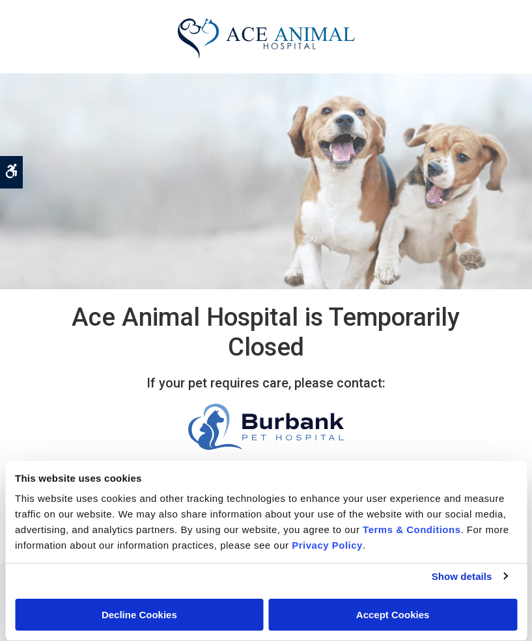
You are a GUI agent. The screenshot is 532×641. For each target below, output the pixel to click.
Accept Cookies (393, 614)
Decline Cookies (139, 614)
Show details (462, 576)
